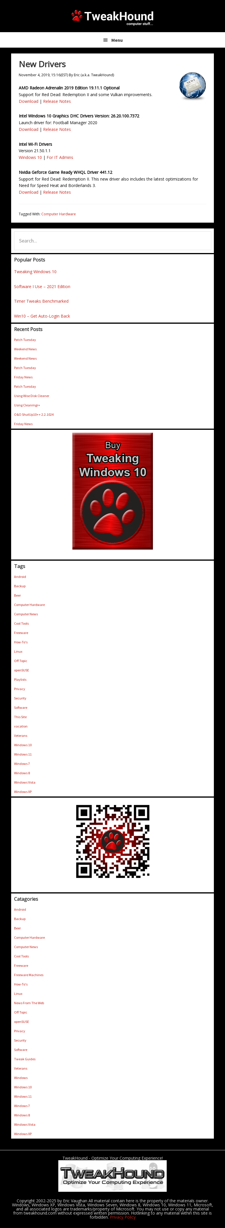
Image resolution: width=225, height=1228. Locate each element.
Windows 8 (22, 773)
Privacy (19, 689)
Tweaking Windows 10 (35, 271)
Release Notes (57, 101)
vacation (21, 726)
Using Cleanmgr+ (27, 405)
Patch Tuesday (25, 339)
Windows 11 (23, 754)
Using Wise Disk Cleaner (31, 396)
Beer (17, 595)
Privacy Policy (123, 1217)
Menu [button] (117, 40)
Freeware (21, 633)
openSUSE (21, 670)
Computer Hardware (58, 214)
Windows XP (23, 791)
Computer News (26, 614)
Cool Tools (21, 623)
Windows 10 (30, 157)
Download (28, 101)
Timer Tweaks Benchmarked (41, 301)
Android (20, 576)
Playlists (20, 679)
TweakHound (112, 17)
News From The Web (29, 1003)
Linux (18, 651)
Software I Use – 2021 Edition (42, 286)
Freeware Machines (28, 975)
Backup (19, 586)
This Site (20, 717)
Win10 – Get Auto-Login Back (42, 316)
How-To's (21, 642)
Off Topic (20, 661)
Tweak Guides (24, 1059)
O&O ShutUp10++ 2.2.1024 (34, 414)
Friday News (23, 377)
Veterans (20, 735)
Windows (21, 1077)
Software (20, 707)
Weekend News (25, 349)
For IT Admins (60, 157)
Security (20, 698)
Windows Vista (24, 782)
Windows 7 (22, 763)
